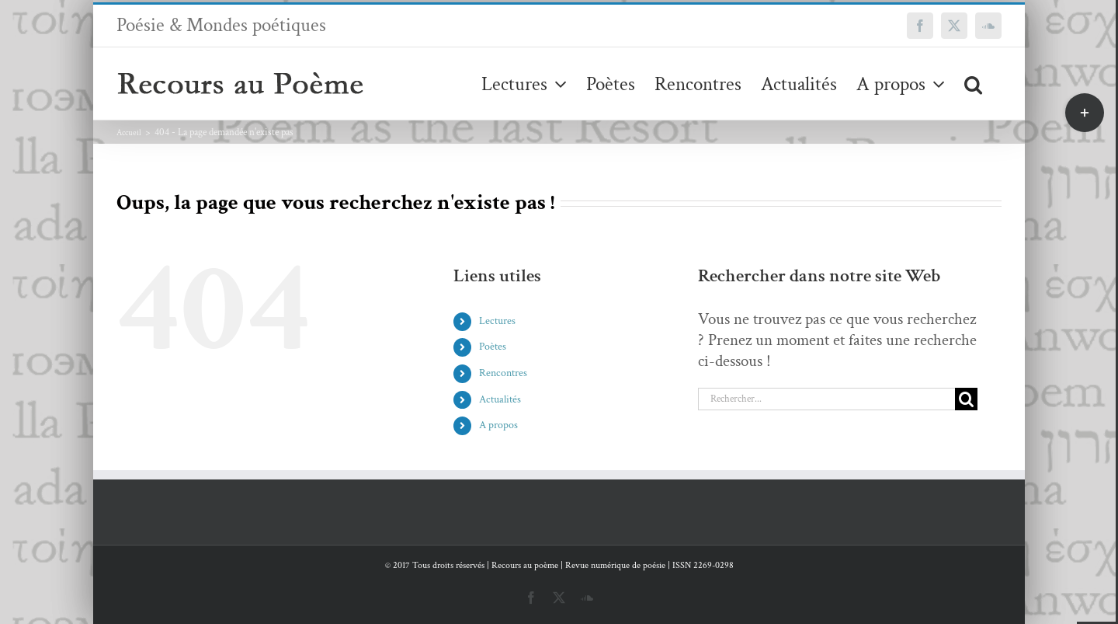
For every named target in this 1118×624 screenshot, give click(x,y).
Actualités (500, 399)
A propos (498, 425)
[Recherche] (966, 399)
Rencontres (503, 373)
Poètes (492, 347)
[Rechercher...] (826, 399)
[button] (973, 83)
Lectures (497, 321)
